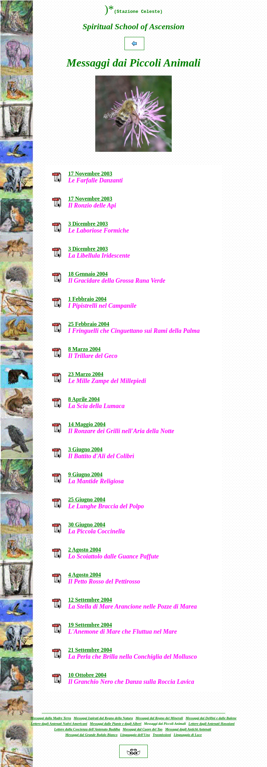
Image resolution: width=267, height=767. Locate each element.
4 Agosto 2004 (84, 575)
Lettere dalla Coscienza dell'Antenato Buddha (87, 729)
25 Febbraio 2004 (88, 324)
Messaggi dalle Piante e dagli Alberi (115, 724)
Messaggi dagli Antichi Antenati (188, 729)
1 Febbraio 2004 (87, 299)
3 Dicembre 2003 (88, 224)
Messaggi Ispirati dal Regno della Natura (103, 718)
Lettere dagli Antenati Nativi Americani (59, 724)
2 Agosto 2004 (84, 550)
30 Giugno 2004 (86, 524)
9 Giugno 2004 (85, 474)
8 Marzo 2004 (84, 349)
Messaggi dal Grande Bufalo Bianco (91, 735)
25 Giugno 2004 (86, 499)
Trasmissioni (162, 735)
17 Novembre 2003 (90, 174)
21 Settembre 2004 (90, 650)
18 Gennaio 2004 (88, 274)
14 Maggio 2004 (87, 424)
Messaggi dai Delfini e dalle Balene (211, 718)
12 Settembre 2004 (90, 600)
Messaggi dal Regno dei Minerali (159, 718)
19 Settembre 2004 (90, 625)
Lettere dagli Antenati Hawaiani (211, 724)
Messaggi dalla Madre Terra (51, 718)
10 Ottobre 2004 (87, 675)
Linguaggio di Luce (187, 735)
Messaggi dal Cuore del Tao (143, 729)
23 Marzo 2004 (85, 374)
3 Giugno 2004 (85, 449)
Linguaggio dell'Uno (135, 735)
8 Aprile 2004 (84, 399)
